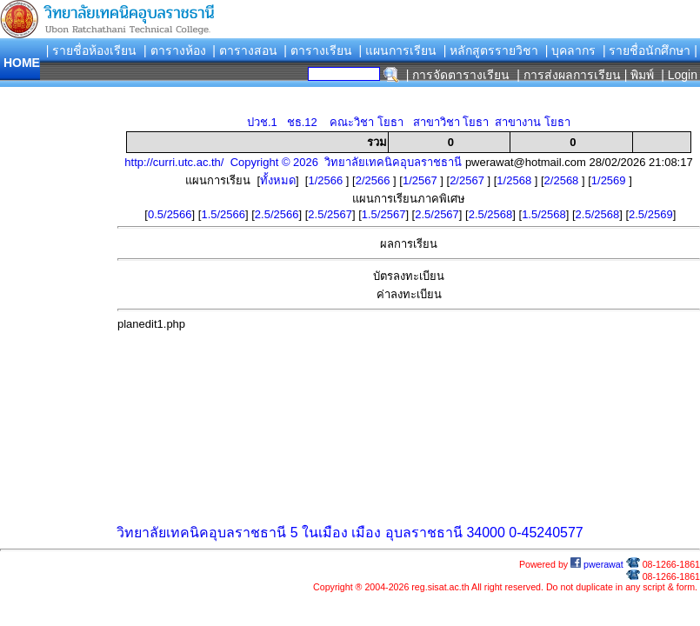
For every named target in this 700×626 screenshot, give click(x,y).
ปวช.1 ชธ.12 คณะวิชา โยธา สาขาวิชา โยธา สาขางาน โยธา (408, 122)
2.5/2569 (651, 214)
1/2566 (326, 180)
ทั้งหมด (278, 180)
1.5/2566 (223, 214)
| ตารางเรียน (317, 50)
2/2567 (468, 180)
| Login (677, 75)
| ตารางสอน (244, 50)
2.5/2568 (491, 214)
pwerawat (596, 564)
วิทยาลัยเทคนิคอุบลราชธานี (201, 532)
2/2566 (374, 180)
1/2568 (515, 180)
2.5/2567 (330, 214)
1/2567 (421, 180)
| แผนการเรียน (397, 50)
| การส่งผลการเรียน (569, 75)
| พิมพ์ (639, 75)
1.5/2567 (384, 214)
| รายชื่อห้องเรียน (91, 50)
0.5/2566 (170, 214)
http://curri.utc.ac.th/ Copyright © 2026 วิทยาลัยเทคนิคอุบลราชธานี (293, 162)
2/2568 (563, 180)
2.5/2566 (277, 214)
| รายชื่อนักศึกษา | (650, 50)
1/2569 (610, 180)
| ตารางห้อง (174, 50)
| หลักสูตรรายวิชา (491, 50)
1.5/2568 (544, 214)
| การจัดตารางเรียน (458, 75)
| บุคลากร (571, 50)
